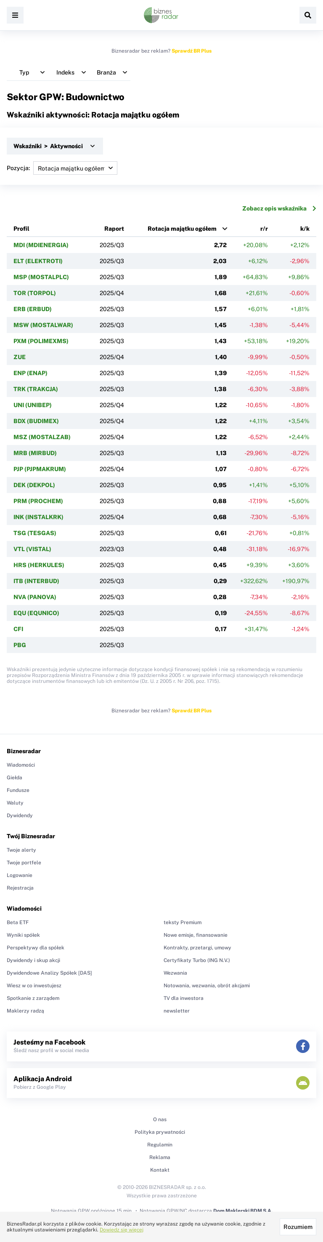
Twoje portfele (24, 863)
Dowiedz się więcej (121, 1230)
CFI (18, 629)
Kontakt (159, 1170)
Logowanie (19, 875)
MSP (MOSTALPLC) (41, 277)
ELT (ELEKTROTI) (38, 261)
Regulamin (159, 1145)
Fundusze (18, 790)
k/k (305, 228)
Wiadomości (21, 765)
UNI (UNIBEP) (32, 405)
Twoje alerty (21, 850)
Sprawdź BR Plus (192, 51)
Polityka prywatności (160, 1132)
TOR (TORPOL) (34, 293)
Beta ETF (18, 922)
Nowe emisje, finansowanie (196, 935)
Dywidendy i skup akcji (33, 960)
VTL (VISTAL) (32, 549)
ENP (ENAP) (30, 373)
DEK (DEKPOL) (34, 485)
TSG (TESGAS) (34, 533)
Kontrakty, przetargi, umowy (197, 948)
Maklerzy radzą (25, 1011)
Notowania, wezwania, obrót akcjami (207, 986)
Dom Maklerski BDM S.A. (243, 1211)
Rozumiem (297, 1226)
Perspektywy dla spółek (35, 948)
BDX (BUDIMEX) (36, 421)
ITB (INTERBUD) (36, 581)
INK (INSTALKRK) (38, 517)
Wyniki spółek (23, 935)
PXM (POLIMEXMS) (41, 341)
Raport (114, 228)
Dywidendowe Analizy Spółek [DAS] (49, 973)
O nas (160, 1119)
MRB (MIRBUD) (35, 453)
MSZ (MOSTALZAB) (42, 437)
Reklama (159, 1157)
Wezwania (175, 973)
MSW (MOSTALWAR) (43, 325)
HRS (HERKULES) (38, 565)
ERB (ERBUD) (32, 309)
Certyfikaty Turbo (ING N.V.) (197, 960)
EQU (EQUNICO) (36, 613)
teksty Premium (182, 922)
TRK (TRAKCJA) (35, 389)
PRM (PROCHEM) (38, 501)
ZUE (19, 357)
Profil (21, 228)
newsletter (177, 1011)
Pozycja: (62, 168)
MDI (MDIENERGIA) (41, 245)
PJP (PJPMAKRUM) (39, 469)
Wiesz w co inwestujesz (34, 986)
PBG (19, 645)
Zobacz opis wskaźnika (279, 208)
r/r (264, 228)
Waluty (15, 803)
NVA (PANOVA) (34, 597)
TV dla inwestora (184, 998)
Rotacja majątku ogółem (182, 228)
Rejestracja (20, 888)
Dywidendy (20, 815)
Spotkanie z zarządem (33, 998)
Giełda (14, 778)
